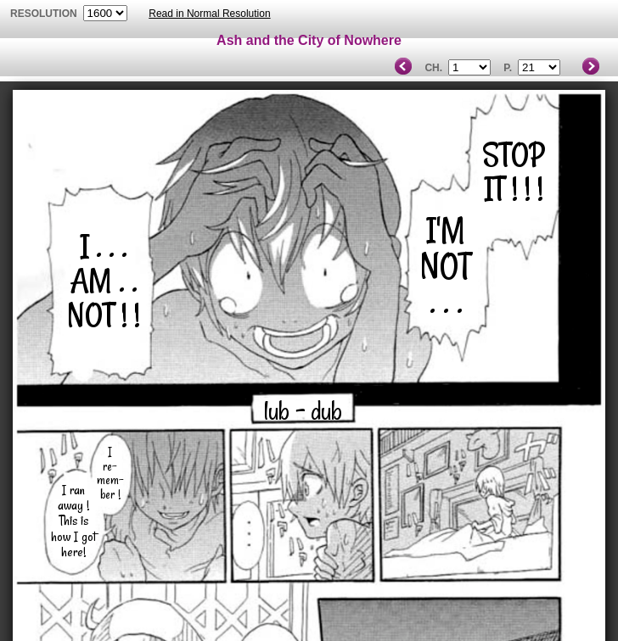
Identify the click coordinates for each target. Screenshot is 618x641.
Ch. (433, 68)
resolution (45, 14)
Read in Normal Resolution (209, 14)
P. (507, 68)
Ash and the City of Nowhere (309, 40)
